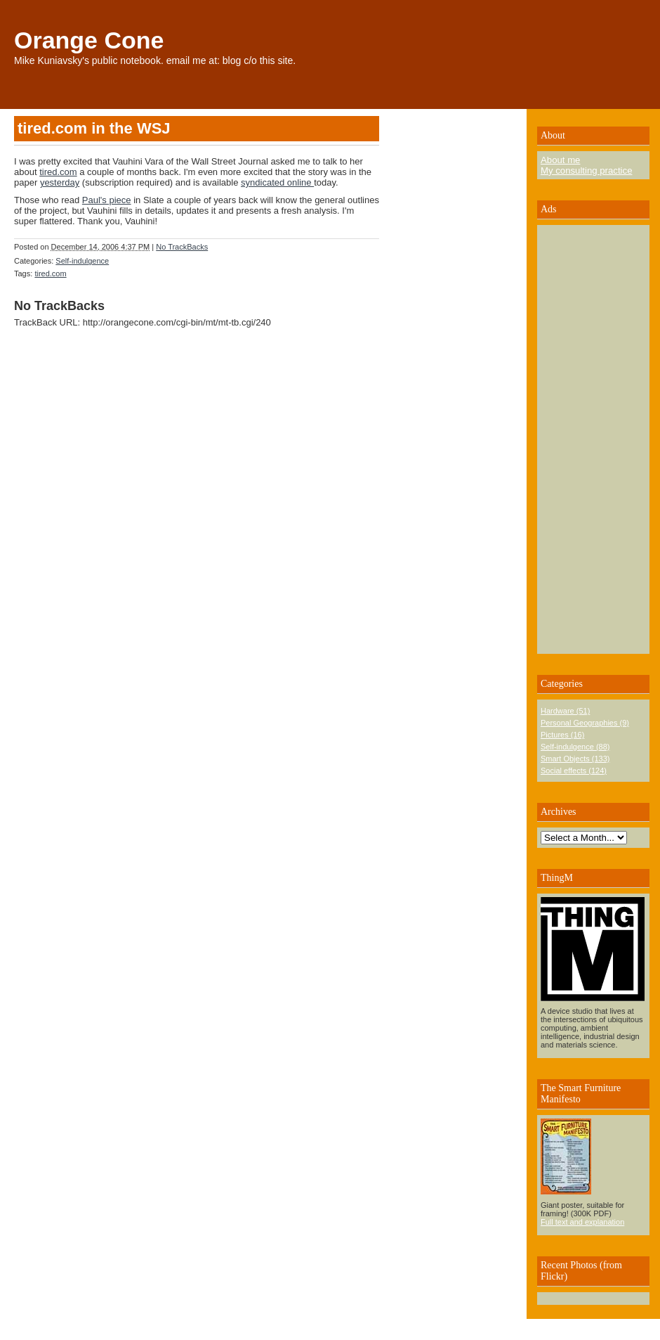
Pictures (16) (562, 734)
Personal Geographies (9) (585, 723)
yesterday (59, 182)
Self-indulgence (82, 261)
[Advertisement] (583, 439)
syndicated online (277, 182)
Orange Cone (89, 40)
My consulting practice (586, 170)
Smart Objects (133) (575, 758)
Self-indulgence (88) (575, 746)
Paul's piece (106, 200)
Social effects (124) (574, 770)
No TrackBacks (182, 247)
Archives (558, 811)
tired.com (58, 172)
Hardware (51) (565, 711)
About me (560, 160)
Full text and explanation (582, 1222)
